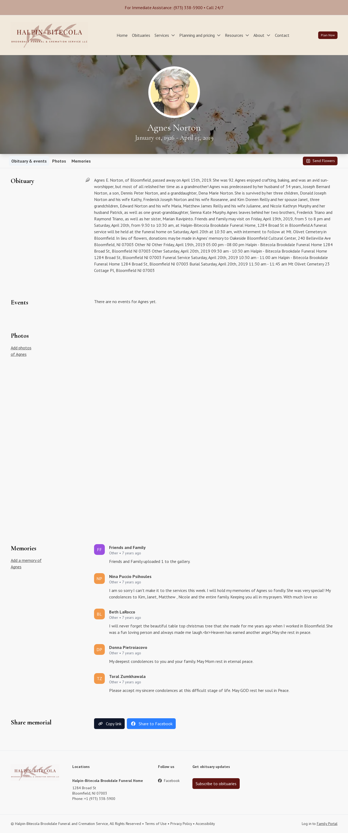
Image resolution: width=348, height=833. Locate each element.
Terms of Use (156, 823)
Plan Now (328, 35)
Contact (282, 35)
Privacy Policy (181, 823)
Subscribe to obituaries (216, 783)
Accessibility (205, 823)
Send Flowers (320, 161)
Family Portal (327, 823)
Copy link (109, 723)
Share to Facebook (151, 723)
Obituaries (141, 35)
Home (122, 35)
